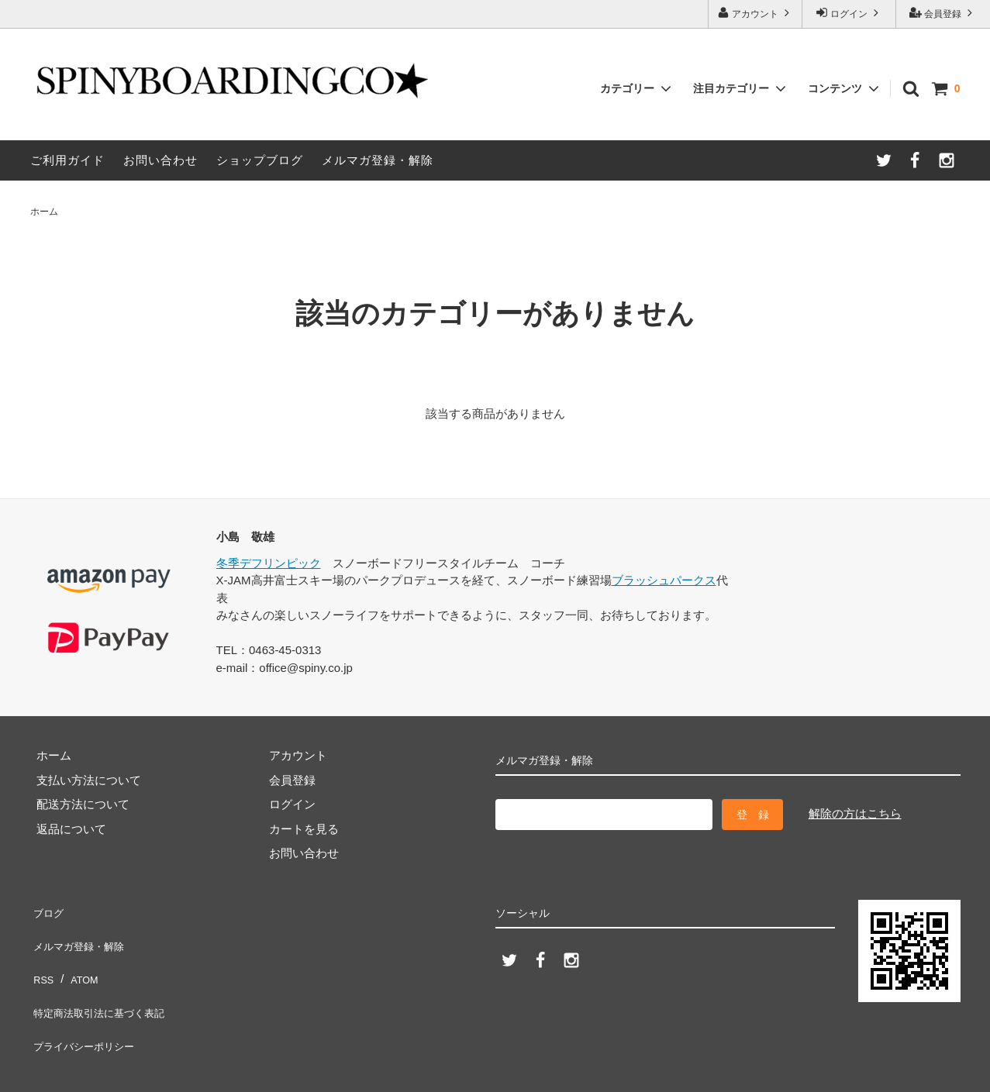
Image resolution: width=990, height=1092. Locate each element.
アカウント (755, 12)
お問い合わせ (160, 160)
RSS (42, 956)
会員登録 (943, 12)
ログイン (849, 12)
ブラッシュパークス (664, 580)
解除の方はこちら (855, 813)
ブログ (47, 908)
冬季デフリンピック (268, 563)
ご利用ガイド (67, 160)
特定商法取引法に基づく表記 (105, 981)
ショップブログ (259, 160)
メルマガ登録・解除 (377, 160)
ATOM (79, 956)
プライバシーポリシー (88, 1005)
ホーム (44, 211)
